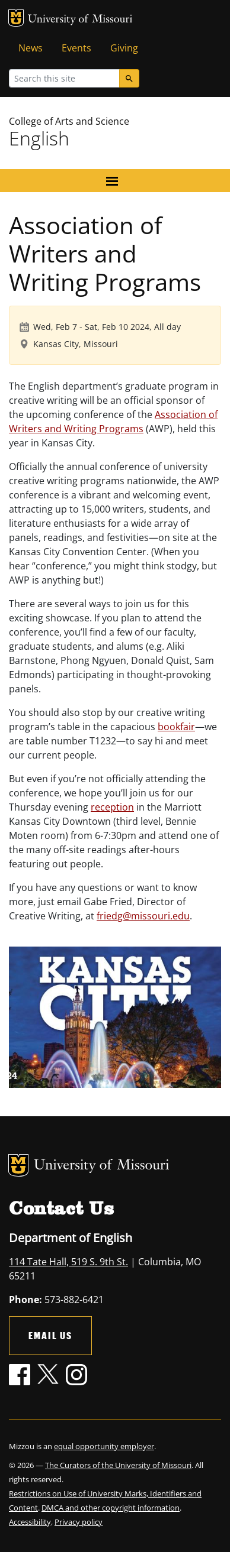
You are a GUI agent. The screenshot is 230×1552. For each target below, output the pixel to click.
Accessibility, (31, 1522)
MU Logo (16, 18)
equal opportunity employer (104, 1446)
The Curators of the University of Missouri (118, 1465)
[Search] (129, 78)
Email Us (50, 1335)
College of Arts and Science (69, 121)
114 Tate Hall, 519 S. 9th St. (68, 1261)
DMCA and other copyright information (110, 1507)
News (30, 47)
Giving (124, 47)
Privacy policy (79, 1522)
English (39, 138)
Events (76, 47)
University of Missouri (80, 20)
